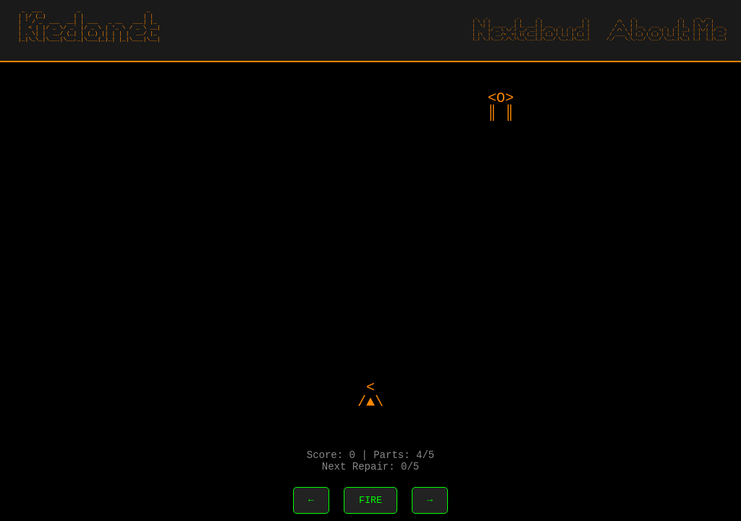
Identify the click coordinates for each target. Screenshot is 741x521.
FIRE (370, 499)
